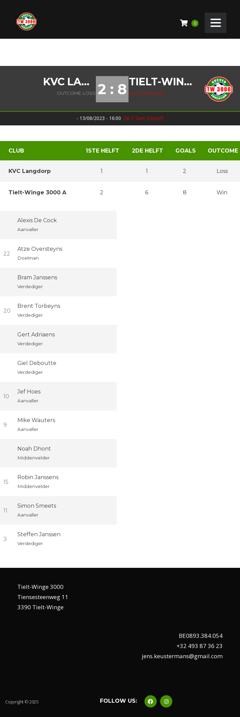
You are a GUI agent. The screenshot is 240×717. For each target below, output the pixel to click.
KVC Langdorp (69, 82)
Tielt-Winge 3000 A (163, 82)
